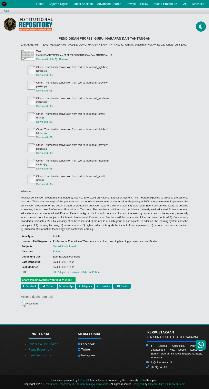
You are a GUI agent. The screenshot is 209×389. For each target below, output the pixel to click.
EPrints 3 (83, 380)
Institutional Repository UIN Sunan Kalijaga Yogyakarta (77, 384)
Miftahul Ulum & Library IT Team (166, 384)
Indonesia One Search (43, 344)
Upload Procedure (164, 4)
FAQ (184, 4)
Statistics (198, 4)
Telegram (85, 286)
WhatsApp (66, 286)
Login (5, 10)
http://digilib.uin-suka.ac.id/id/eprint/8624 (76, 272)
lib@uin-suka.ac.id (161, 362)
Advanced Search (109, 4)
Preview (64, 59)
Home (41, 3)
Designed (138, 384)
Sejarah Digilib (58, 4)
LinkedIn (103, 286)
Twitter (48, 286)
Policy (144, 4)
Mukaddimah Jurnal (64, 246)
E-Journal (58, 251)
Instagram (86, 355)
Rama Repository (40, 349)
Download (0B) (44, 75)
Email (122, 286)
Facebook (29, 286)
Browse (131, 4)
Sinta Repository (40, 355)
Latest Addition (83, 4)
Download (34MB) (46, 59)
